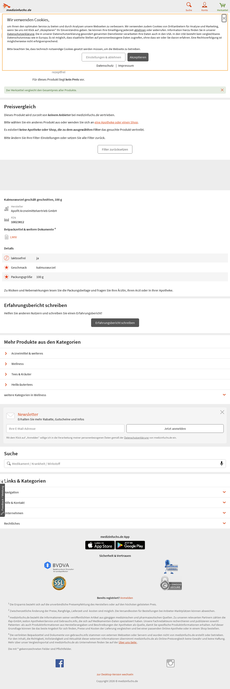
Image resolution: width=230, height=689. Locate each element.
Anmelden (126, 598)
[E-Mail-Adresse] (65, 428)
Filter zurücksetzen (115, 149)
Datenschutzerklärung (20, 34)
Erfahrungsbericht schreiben (115, 323)
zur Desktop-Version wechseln (115, 674)
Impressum (126, 65)
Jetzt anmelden (175, 428)
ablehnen (140, 30)
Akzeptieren (138, 57)
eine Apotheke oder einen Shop (116, 122)
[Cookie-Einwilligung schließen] (224, 18)
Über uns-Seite (128, 642)
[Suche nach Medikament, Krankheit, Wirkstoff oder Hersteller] (111, 464)
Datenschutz (105, 65)
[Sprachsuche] (221, 463)
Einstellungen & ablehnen (103, 57)
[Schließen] (222, 90)
